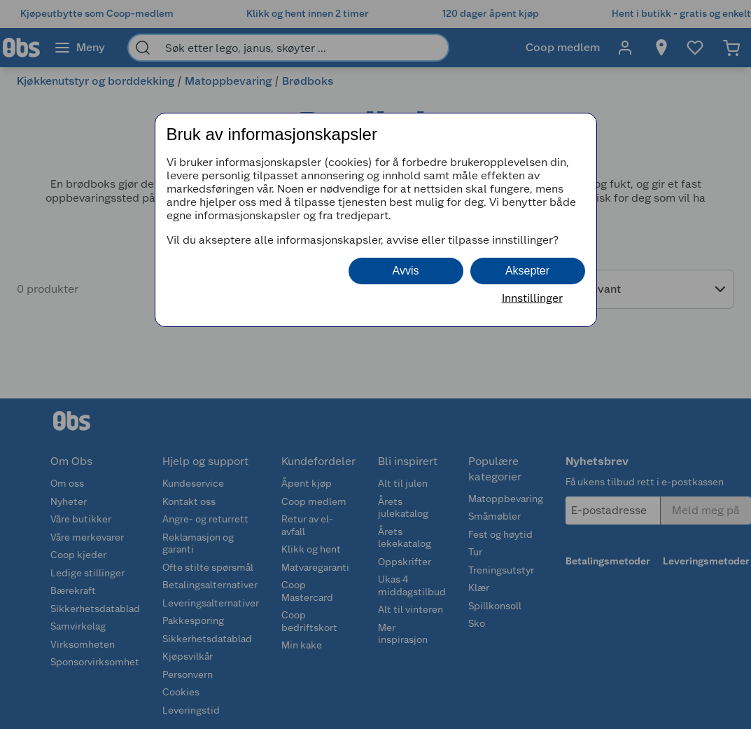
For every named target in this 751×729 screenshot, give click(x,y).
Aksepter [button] (527, 271)
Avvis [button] (406, 271)
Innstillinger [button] (532, 298)
